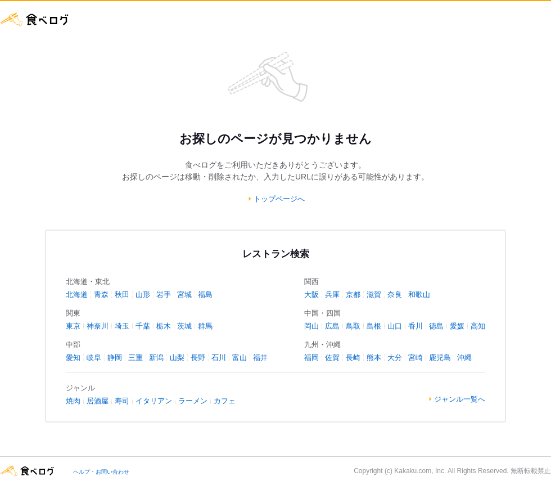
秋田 (122, 294)
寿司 (122, 401)
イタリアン (154, 401)
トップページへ (279, 199)
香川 (415, 326)
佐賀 (332, 357)
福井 (260, 357)
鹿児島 (440, 357)
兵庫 (332, 294)
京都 (353, 294)
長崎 (353, 357)
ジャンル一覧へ (459, 399)
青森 (101, 294)
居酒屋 (98, 401)
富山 (239, 357)
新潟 (156, 357)
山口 (394, 326)
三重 (135, 357)
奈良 (394, 294)
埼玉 (122, 326)
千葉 (143, 326)
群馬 (205, 326)
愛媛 (457, 326)
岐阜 (94, 357)
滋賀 (374, 294)
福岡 (311, 357)
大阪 (311, 294)
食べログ (35, 19)
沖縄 (464, 357)
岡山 (311, 326)
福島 (205, 294)
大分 (394, 357)
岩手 (163, 294)
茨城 (184, 326)
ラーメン (192, 401)
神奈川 (98, 326)
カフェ (225, 401)
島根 (374, 326)
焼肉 (73, 401)
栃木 (163, 326)
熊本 (374, 357)
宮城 (184, 294)
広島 (332, 326)
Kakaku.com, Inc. (420, 471)
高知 (478, 326)
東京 (73, 326)
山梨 (177, 357)
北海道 (77, 294)
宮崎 (415, 357)
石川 (218, 357)
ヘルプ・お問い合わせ (101, 472)
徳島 (436, 326)
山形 (143, 294)
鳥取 (353, 326)
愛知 (73, 357)
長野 (198, 357)
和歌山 (419, 294)
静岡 (114, 357)
